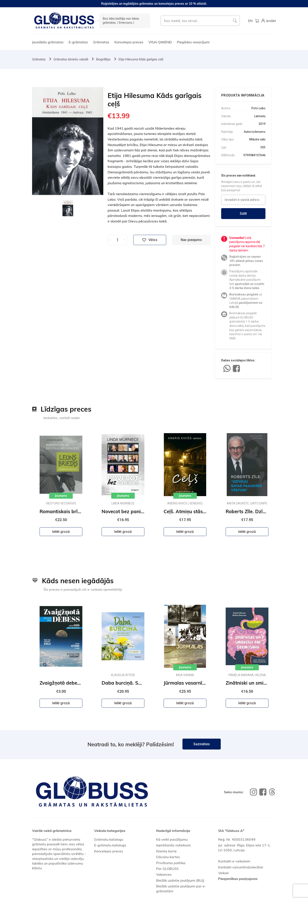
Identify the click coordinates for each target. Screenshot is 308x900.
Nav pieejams (191, 240)
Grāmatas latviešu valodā (70, 59)
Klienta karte (166, 851)
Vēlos (149, 240)
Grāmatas (101, 42)
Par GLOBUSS (167, 868)
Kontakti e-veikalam (234, 861)
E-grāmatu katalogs (110, 845)
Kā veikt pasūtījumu (172, 839)
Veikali (223, 873)
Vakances (164, 874)
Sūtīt (243, 214)
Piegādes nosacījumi (193, 42)
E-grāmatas (78, 42)
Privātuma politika (170, 863)
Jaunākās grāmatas (48, 42)
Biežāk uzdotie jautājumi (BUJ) (180, 880)
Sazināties (201, 744)
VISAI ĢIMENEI (160, 42)
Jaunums (61, 496)
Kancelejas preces (128, 42)
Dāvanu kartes (168, 857)
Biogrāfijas (103, 59)
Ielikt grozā (61, 532)
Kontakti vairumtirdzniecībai (240, 867)
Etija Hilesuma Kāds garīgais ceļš (140, 59)
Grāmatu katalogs (108, 839)
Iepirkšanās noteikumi (173, 845)
